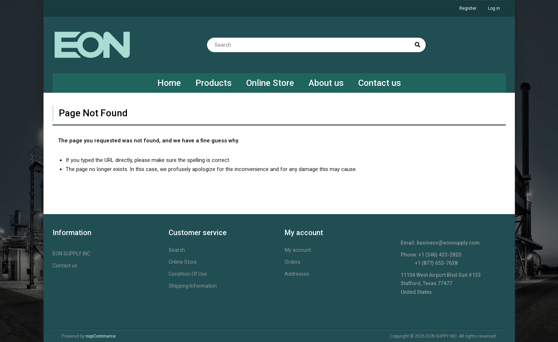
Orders (292, 262)
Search (177, 250)
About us (326, 83)
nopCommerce (101, 336)
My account (298, 250)
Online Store (270, 83)
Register (467, 8)
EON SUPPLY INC (71, 253)
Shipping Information (193, 286)
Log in (494, 8)
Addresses (297, 274)
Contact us (379, 83)
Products (213, 83)
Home (169, 83)
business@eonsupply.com (448, 243)
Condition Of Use (188, 274)
